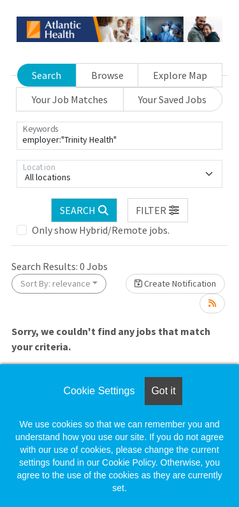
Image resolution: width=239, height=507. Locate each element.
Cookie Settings (98, 390)
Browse (107, 75)
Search (46, 75)
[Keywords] (119, 136)
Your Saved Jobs (172, 99)
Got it (163, 390)
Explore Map (180, 75)
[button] (158, 210)
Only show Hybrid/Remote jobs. (101, 230)
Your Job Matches (70, 99)
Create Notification (175, 283)
